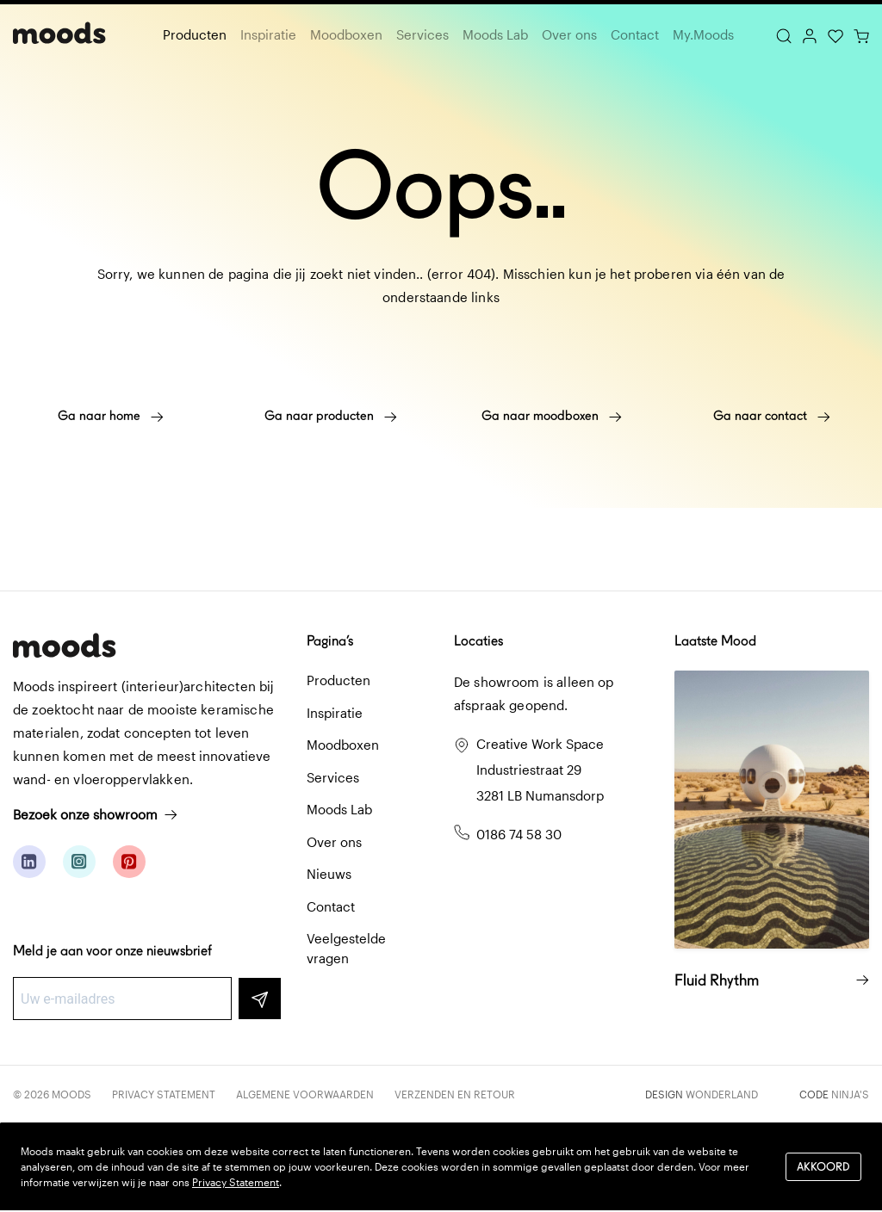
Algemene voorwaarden (305, 1094)
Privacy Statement (163, 1094)
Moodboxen (346, 34)
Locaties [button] (478, 641)
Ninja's (850, 1094)
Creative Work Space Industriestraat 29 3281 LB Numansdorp (540, 769)
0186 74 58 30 (519, 834)
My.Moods (703, 34)
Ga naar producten (330, 416)
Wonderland (722, 1094)
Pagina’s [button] (330, 641)
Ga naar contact (771, 416)
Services (422, 34)
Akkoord (823, 1166)
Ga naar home (111, 416)
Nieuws (329, 873)
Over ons (569, 34)
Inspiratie (268, 34)
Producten (195, 34)
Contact (635, 34)
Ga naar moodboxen (551, 416)
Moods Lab (495, 34)
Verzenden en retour (454, 1094)
